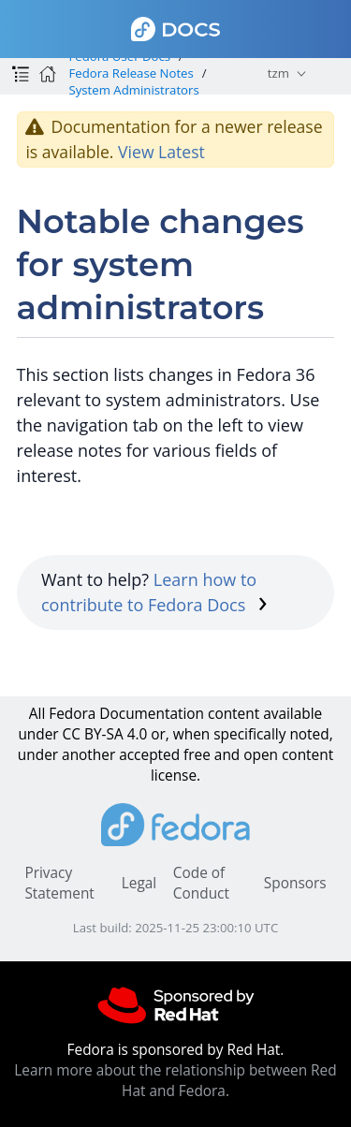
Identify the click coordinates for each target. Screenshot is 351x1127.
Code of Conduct (201, 883)
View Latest (161, 151)
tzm (278, 73)
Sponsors (295, 883)
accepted (149, 755)
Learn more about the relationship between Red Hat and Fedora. (175, 1081)
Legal (139, 883)
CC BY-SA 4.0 (105, 734)
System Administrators (133, 89)
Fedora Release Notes (130, 73)
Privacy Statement (59, 883)
